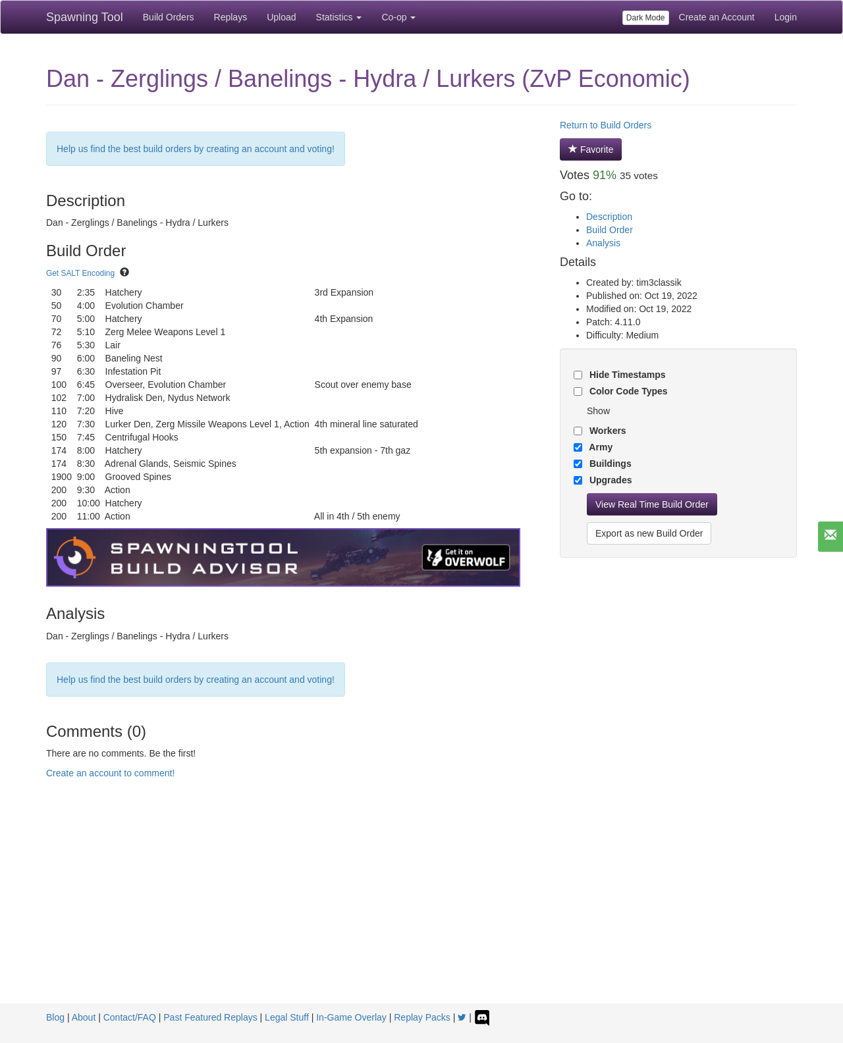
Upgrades (609, 480)
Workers (606, 430)
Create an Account (717, 17)
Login (786, 17)
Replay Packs (422, 1017)
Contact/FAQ (129, 1017)
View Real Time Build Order (652, 504)
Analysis (603, 243)
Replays (231, 17)
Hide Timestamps (626, 374)
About (84, 1017)
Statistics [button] (339, 17)
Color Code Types (627, 391)
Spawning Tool (84, 17)
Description (609, 216)
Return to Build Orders (605, 125)
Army (599, 447)
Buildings (609, 463)
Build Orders (168, 17)
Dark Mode (645, 17)
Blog (55, 1017)
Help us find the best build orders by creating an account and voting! (196, 149)
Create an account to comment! (110, 773)
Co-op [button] (398, 17)
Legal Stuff (287, 1017)
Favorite (590, 149)
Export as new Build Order (649, 533)
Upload (281, 17)
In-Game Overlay (351, 1017)
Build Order (609, 230)
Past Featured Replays (210, 1017)
